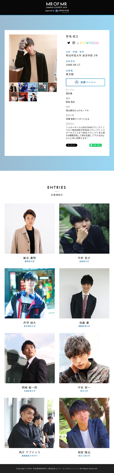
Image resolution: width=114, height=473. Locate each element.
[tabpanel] (33, 58)
